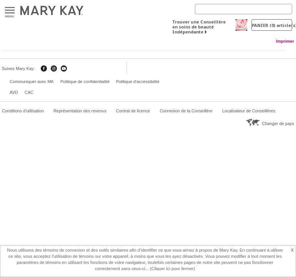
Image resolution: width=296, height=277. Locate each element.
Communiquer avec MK (32, 81)
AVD (14, 92)
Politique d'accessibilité (138, 81)
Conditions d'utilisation (23, 110)
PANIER (272, 25)
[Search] (243, 9)
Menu (10, 10)
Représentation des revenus (79, 110)
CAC (29, 92)
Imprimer (285, 41)
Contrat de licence (133, 110)
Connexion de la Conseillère (186, 110)
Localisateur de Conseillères (248, 110)
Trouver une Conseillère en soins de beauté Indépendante (199, 26)
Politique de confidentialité (85, 81)
